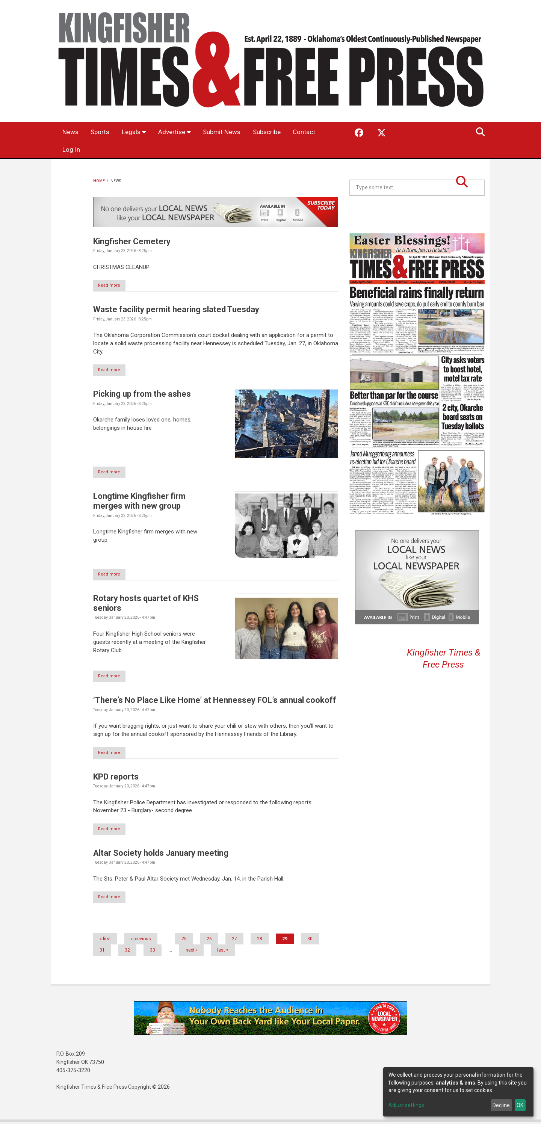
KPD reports (116, 778)
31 (102, 952)
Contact (75, 150)
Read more (113, 285)
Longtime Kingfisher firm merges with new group (139, 502)
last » (222, 952)
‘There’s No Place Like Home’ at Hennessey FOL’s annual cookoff (214, 701)
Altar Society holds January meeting (160, 855)
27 (234, 941)
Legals (140, 132)
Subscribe (283, 132)
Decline (501, 1105)
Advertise (183, 132)
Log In (109, 150)
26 (209, 941)
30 (310, 941)
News (72, 132)
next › (191, 952)
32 (127, 952)
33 (152, 952)
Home (99, 181)
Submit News (234, 132)
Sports (104, 132)
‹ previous (141, 941)
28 (259, 941)
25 (184, 941)
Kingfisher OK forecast (469, 214)
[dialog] (458, 1091)
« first (105, 941)
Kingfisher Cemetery (132, 241)
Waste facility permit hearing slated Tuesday (176, 309)
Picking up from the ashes (142, 394)
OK (520, 1105)
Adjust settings (406, 1105)
